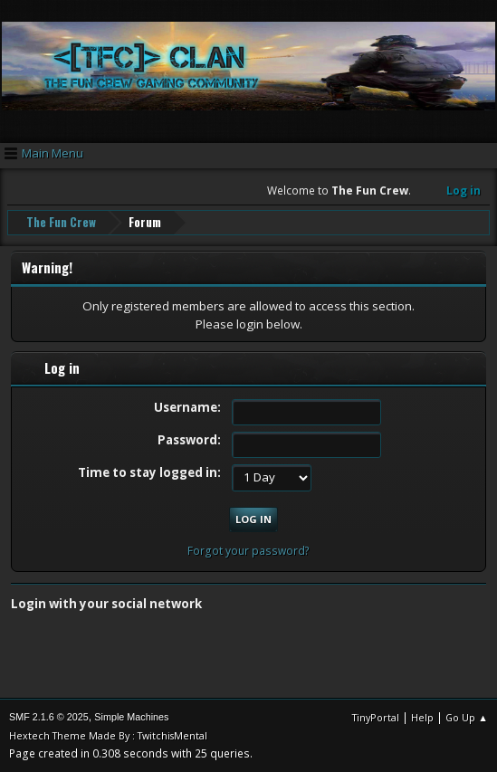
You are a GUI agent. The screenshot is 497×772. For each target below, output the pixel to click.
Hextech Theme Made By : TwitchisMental (108, 735)
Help (422, 717)
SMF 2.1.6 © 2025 (49, 716)
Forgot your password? (248, 550)
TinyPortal (375, 717)
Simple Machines (131, 716)
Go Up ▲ (466, 717)
